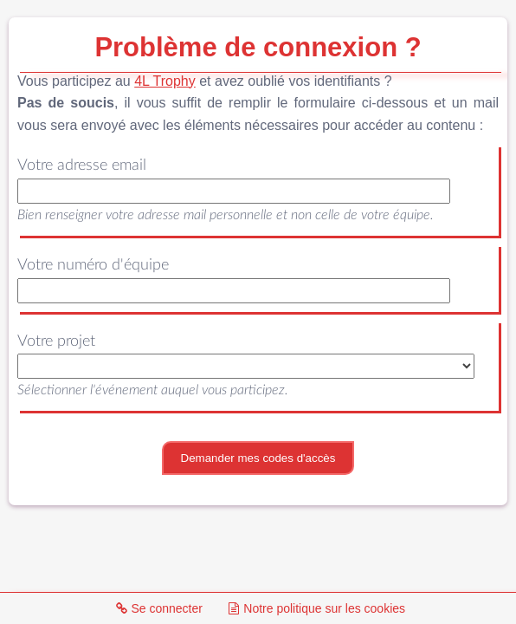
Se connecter (158, 608)
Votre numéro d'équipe (93, 265)
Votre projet (56, 341)
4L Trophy (165, 81)
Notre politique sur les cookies (315, 608)
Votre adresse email (81, 165)
